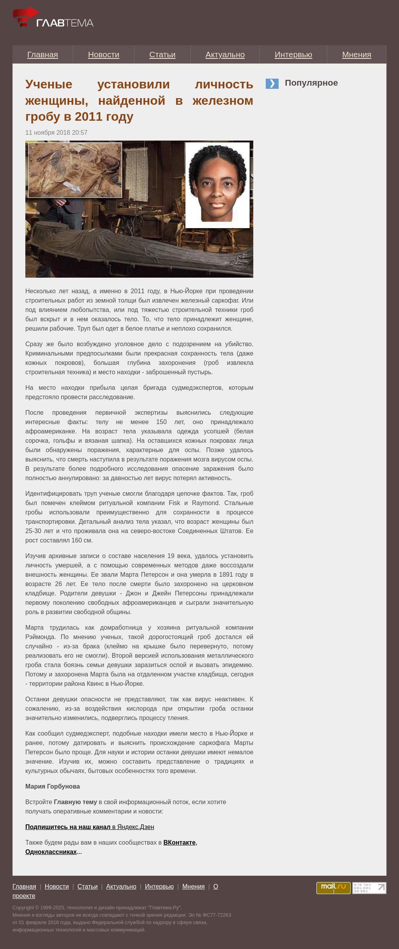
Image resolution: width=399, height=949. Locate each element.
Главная (42, 54)
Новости (104, 54)
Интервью (293, 54)
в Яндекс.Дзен (89, 827)
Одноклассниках (51, 852)
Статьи (162, 54)
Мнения (356, 54)
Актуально (225, 54)
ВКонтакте (180, 842)
